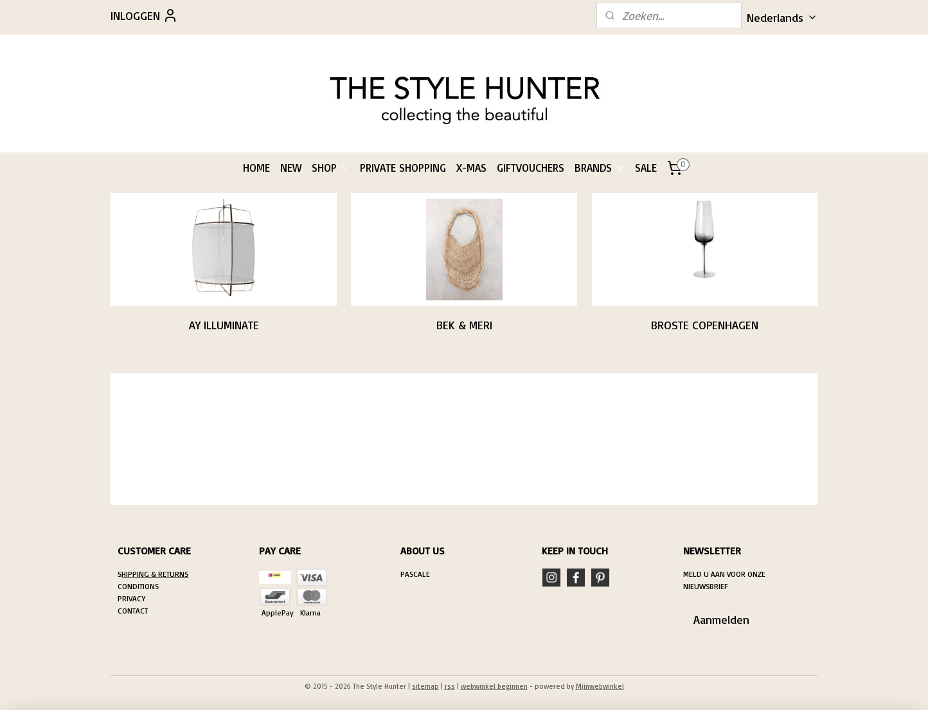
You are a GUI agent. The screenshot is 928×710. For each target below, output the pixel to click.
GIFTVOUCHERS (530, 167)
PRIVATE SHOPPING (403, 167)
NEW (290, 167)
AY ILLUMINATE (223, 325)
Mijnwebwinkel (600, 686)
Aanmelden (721, 619)
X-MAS (471, 167)
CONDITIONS (138, 586)
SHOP (331, 167)
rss (450, 686)
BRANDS (600, 167)
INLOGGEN (144, 15)
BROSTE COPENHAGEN (704, 325)
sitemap (425, 686)
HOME (256, 167)
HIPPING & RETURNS (154, 574)
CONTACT (133, 610)
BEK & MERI (464, 325)
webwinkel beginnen (494, 686)
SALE (646, 167)
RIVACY (133, 598)
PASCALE (415, 574)
